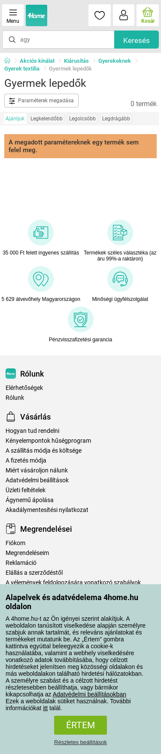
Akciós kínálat (37, 61)
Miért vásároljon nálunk (37, 470)
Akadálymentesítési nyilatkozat (47, 510)
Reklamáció (21, 563)
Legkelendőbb (46, 119)
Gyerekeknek (114, 61)
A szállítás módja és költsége (44, 450)
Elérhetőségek (24, 388)
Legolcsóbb (82, 119)
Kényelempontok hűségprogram (48, 441)
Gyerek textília (21, 68)
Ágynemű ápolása (30, 500)
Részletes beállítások (80, 742)
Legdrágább (116, 119)
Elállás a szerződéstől (34, 573)
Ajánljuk (15, 119)
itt (45, 708)
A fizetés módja (26, 460)
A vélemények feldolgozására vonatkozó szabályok (73, 582)
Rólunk (15, 398)
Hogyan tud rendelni (32, 431)
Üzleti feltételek (26, 490)
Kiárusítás (76, 61)
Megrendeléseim (27, 553)
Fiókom (15, 543)
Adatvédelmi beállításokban (89, 694)
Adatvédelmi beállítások (37, 480)
